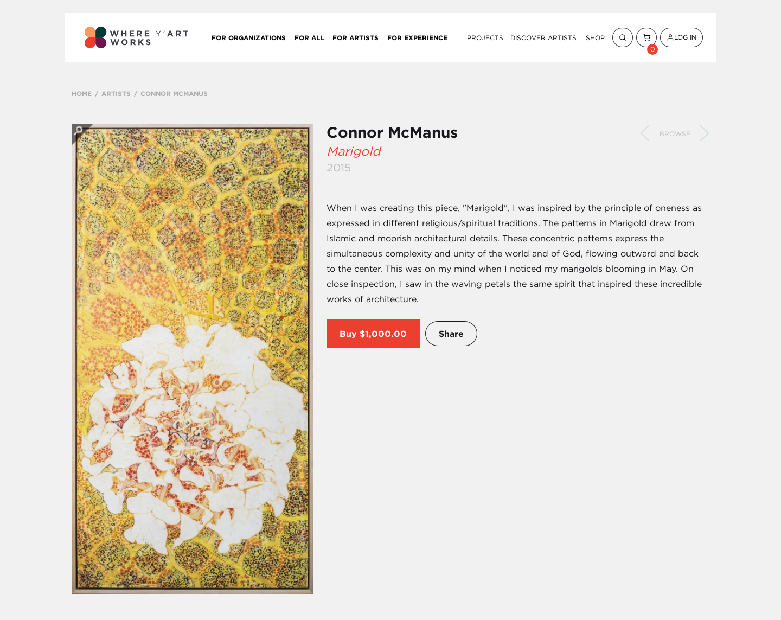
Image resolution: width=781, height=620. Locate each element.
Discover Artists (543, 38)
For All (309, 37)
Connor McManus (392, 132)
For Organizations (249, 37)
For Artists (355, 37)
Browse (675, 134)
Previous (645, 133)
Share (451, 333)
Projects (485, 38)
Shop (595, 38)
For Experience (417, 37)
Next (704, 133)
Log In (681, 37)
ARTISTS (116, 93)
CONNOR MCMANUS (174, 93)
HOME (82, 93)
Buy (348, 333)
